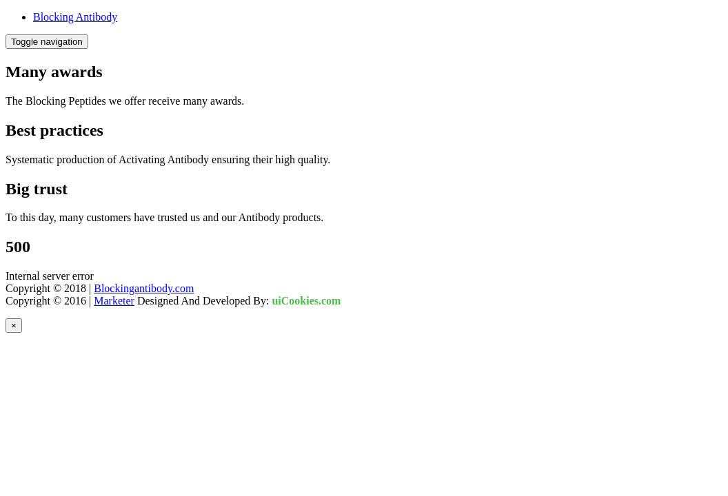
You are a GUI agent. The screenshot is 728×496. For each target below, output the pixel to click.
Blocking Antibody (75, 17)
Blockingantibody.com (144, 288)
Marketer (114, 301)
